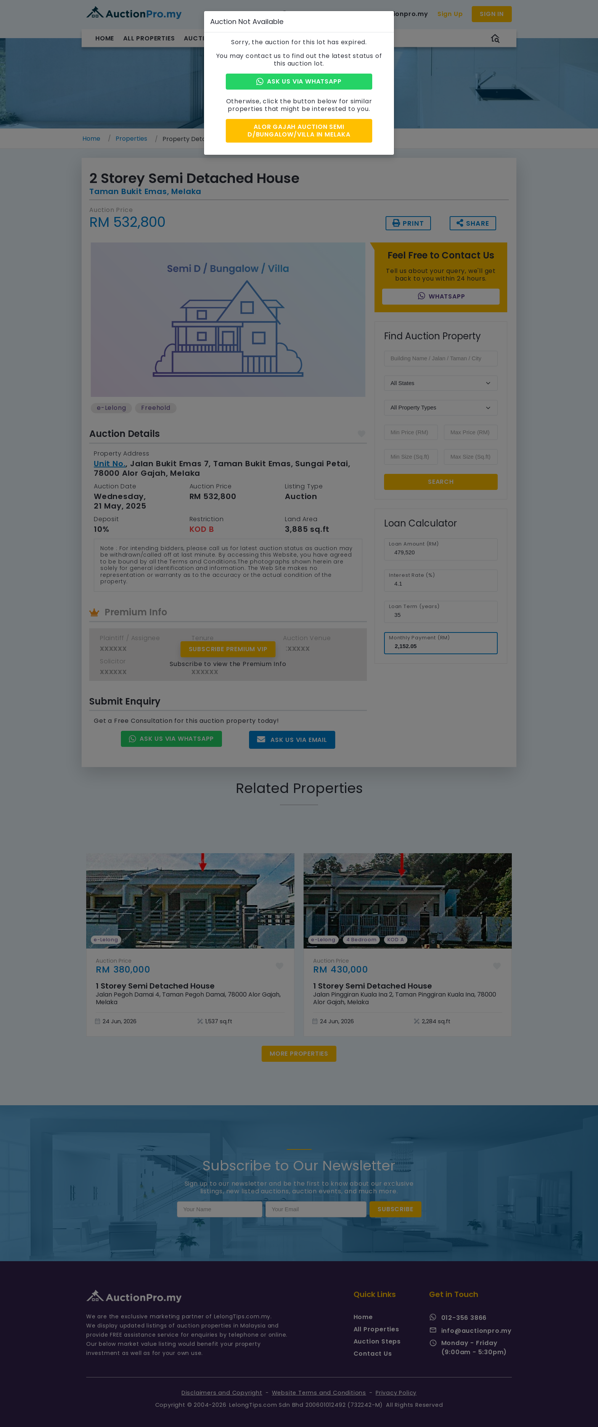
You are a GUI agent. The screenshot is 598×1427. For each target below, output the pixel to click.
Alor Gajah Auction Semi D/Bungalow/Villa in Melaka (299, 128)
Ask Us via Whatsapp (298, 81)
